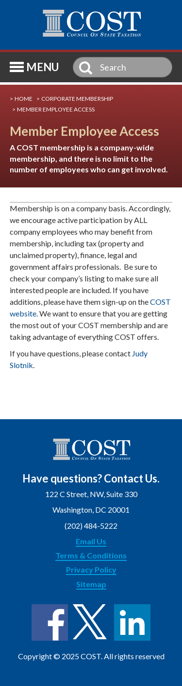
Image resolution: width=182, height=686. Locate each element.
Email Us (91, 541)
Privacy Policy (91, 569)
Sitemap (91, 584)
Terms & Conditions (91, 555)
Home (24, 98)
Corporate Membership (77, 98)
